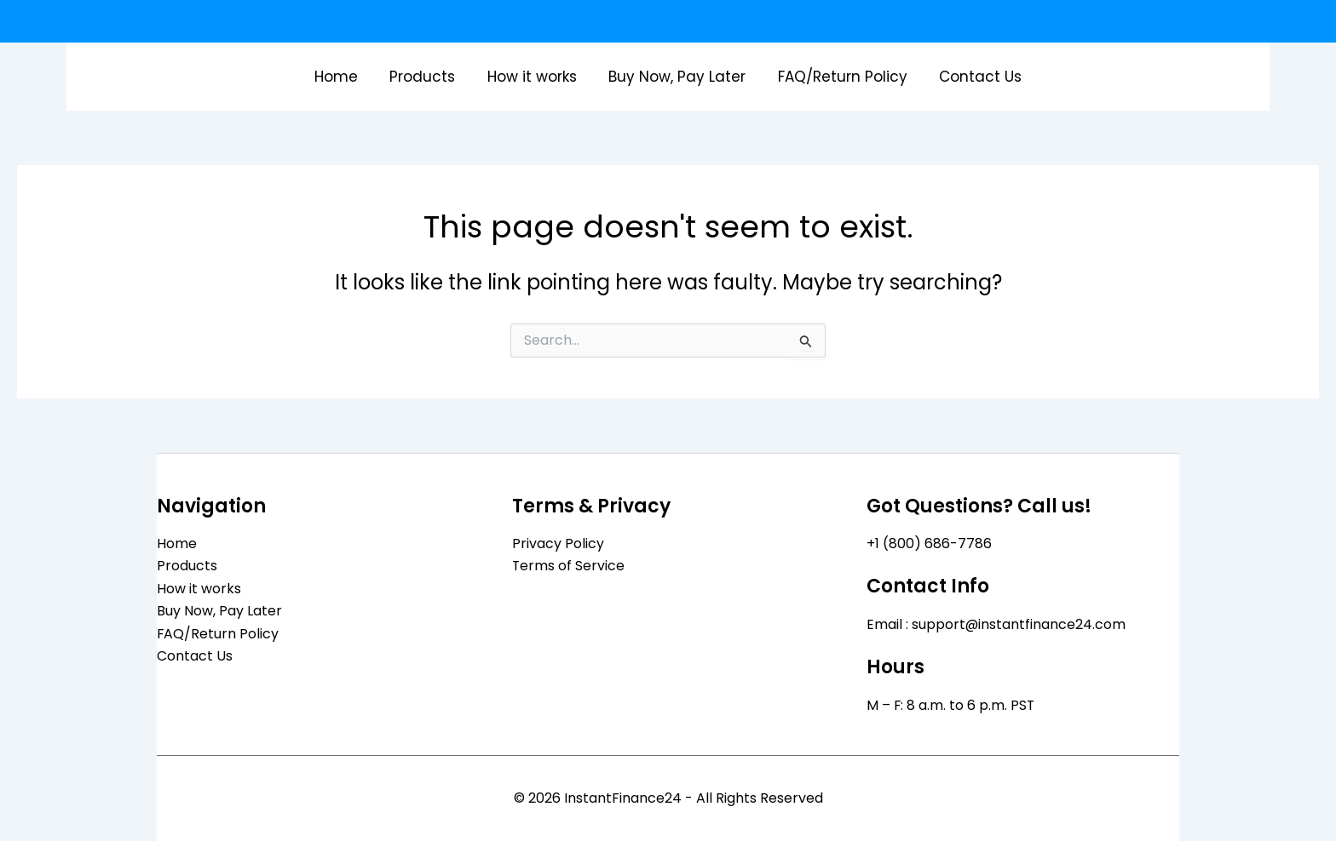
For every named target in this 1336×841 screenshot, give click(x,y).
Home (344, 76)
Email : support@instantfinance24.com (996, 624)
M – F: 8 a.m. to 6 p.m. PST (951, 705)
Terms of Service (568, 565)
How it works (534, 76)
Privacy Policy (558, 543)
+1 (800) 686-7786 (929, 543)
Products (427, 76)
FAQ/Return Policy (838, 76)
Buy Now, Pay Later (676, 76)
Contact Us (973, 76)
